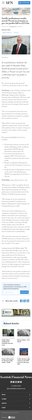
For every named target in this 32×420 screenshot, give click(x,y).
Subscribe (24, 292)
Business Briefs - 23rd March (23, 341)
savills (16, 32)
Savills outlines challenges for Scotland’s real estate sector (7, 342)
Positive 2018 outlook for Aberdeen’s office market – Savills (7, 361)
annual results (7, 32)
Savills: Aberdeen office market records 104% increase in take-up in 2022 (23, 361)
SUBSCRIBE (24, 2)
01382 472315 (17, 386)
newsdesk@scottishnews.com (17, 389)
